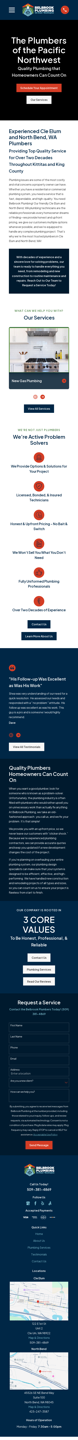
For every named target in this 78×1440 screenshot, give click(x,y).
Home (39, 1233)
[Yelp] (42, 1203)
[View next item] (42, 397)
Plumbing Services (39, 969)
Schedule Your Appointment (39, 88)
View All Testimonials (26, 746)
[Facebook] (35, 1203)
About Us (39, 1240)
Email (13, 1058)
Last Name (16, 1036)
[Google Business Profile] (28, 1203)
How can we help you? (22, 1091)
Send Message (39, 1145)
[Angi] (50, 1203)
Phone (14, 1047)
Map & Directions (39, 1337)
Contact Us (39, 624)
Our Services (39, 99)
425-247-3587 (39, 1411)
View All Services (39, 408)
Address (15, 1069)
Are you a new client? (21, 1080)
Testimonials (39, 1254)
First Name (16, 1025)
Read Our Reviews (39, 981)
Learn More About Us (39, 636)
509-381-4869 (39, 1189)
